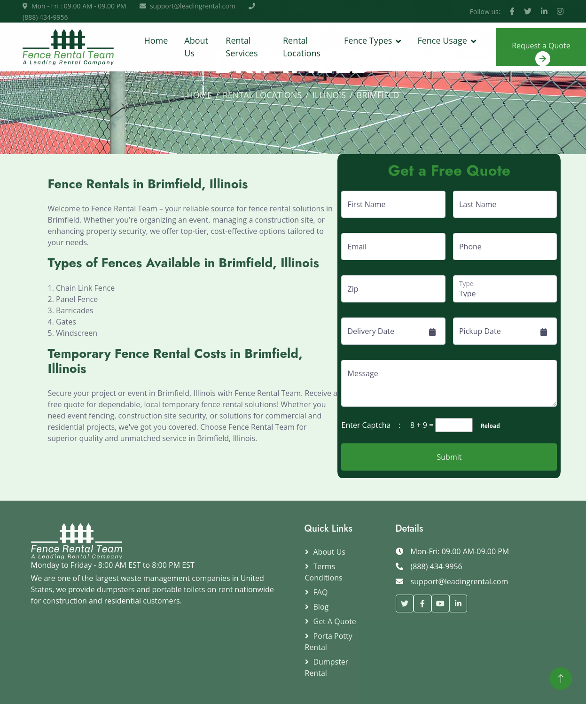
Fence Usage (442, 40)
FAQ (320, 592)
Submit (449, 457)
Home (156, 40)
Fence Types (368, 40)
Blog (321, 607)
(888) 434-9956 (45, 17)
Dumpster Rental (327, 667)
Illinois (329, 95)
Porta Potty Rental (328, 641)
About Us (196, 47)
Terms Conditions (324, 572)
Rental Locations (301, 47)
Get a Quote (334, 621)
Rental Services (242, 47)
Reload (487, 426)
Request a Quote (541, 53)
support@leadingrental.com (192, 5)
